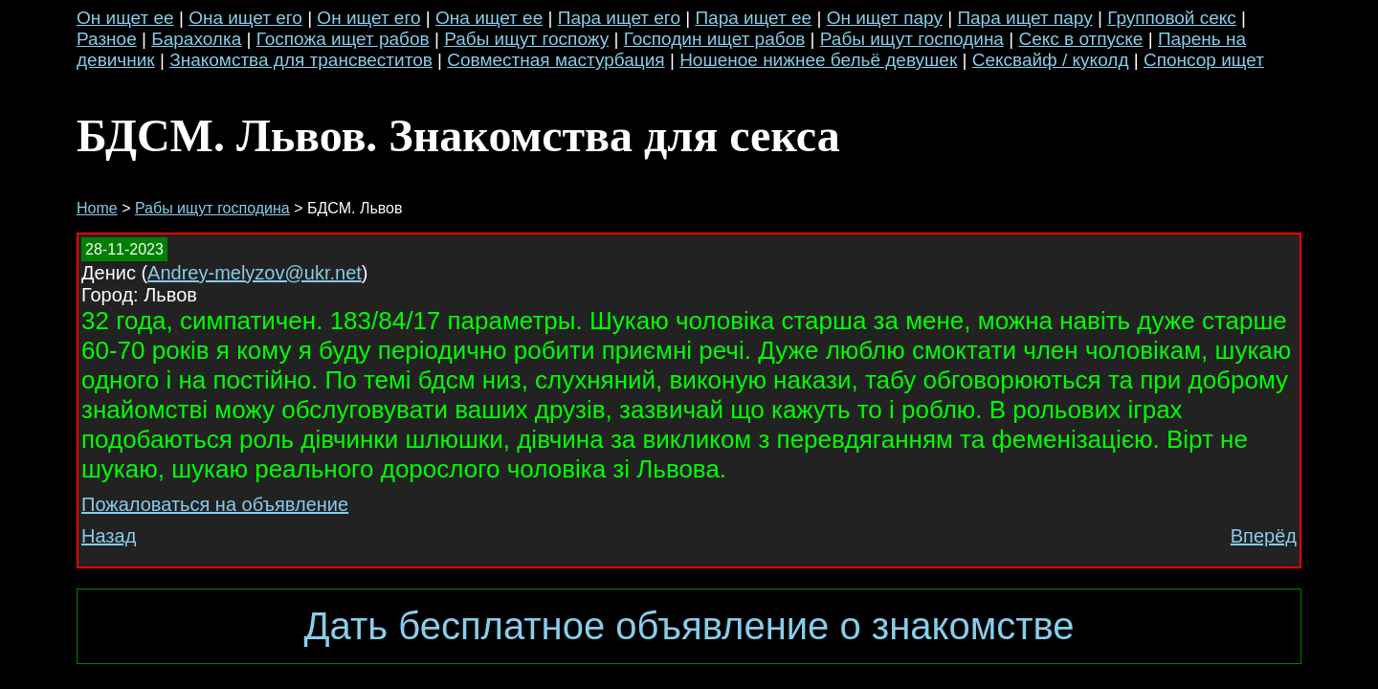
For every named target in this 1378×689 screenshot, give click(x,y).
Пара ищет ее (753, 18)
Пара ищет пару (1024, 18)
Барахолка (196, 39)
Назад (108, 535)
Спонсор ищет (1204, 60)
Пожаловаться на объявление (214, 504)
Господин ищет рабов (715, 39)
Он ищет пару (885, 18)
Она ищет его (245, 18)
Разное (107, 39)
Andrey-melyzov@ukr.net (254, 272)
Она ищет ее (489, 18)
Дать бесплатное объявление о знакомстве (688, 626)
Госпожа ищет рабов (343, 39)
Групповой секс (1171, 18)
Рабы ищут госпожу (526, 39)
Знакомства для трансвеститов (301, 60)
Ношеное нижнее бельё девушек (818, 60)
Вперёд (1264, 535)
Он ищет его (368, 18)
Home (97, 208)
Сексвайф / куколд (1050, 60)
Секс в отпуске (1080, 39)
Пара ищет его (619, 18)
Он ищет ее (125, 18)
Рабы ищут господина (912, 39)
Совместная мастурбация (555, 60)
